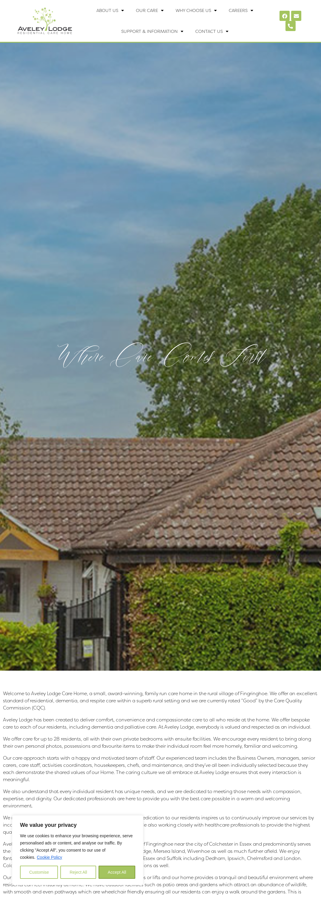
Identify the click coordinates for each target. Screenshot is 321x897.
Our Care (150, 10)
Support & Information (152, 31)
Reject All (78, 872)
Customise (39, 872)
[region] (77, 850)
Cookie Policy (49, 857)
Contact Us (211, 31)
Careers (241, 10)
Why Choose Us (196, 10)
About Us (110, 10)
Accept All (117, 872)
